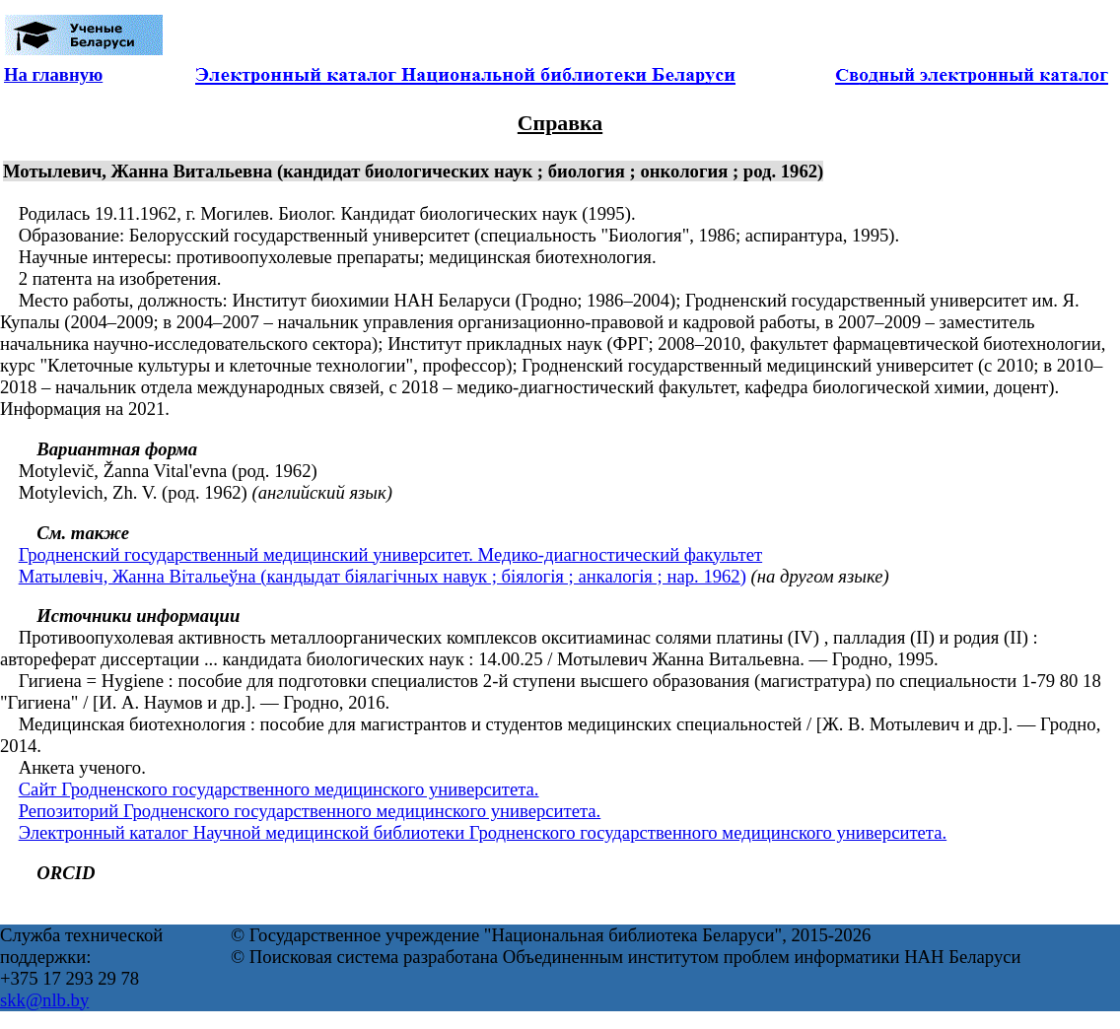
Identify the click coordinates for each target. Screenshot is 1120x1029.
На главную (53, 74)
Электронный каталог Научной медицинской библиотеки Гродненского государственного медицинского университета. (483, 832)
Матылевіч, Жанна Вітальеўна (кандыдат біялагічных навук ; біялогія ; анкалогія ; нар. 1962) (382, 576)
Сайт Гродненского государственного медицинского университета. (279, 789)
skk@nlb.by (44, 1000)
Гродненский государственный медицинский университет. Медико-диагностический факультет (391, 554)
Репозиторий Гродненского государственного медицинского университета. (310, 810)
